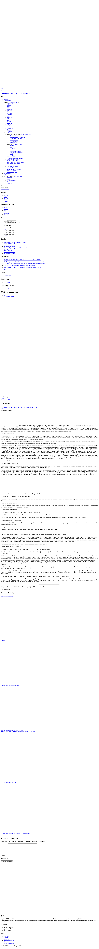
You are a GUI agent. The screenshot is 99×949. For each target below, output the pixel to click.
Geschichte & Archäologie (13, 134)
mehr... (5, 269)
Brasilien (9, 106)
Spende (5, 295)
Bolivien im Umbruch (9, 252)
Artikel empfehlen (25, 407)
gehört (5, 210)
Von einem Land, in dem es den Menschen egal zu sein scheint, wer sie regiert (23, 267)
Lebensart (12, 148)
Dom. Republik (10, 110)
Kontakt (9, 179)
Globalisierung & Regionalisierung (15, 162)
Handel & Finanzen (11, 165)
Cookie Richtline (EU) (9, 945)
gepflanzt (6, 214)
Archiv (5, 221)
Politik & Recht (11, 156)
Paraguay (9, 125)
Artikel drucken (34, 407)
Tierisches (9, 183)
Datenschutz (7, 943)
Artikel (5, 197)
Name (2, 857)
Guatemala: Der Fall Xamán (8, 250)
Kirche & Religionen (12, 172)
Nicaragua (9, 123)
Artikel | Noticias (8, 288)
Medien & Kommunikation (16, 152)
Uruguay (9, 130)
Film (11, 147)
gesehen (6, 209)
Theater (12, 155)
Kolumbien (9, 118)
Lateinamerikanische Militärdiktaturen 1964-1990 (16, 242)
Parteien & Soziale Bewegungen (15, 158)
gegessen (6, 211)
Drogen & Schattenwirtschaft (14, 169)
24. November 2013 (6, 399)
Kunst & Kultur (11, 144)
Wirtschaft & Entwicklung (13, 163)
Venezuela (9, 131)
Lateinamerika (7, 275)
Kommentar (4, 854)
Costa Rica (9, 109)
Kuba (8, 120)
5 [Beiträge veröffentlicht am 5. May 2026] (5, 229)
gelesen (5, 207)
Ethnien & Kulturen (12, 142)
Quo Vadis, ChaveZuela (9, 246)
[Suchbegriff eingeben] (11, 187)
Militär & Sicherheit (12, 170)
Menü (2, 96)
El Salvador (10, 113)
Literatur (12, 149)
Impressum (9, 177)
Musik (11, 154)
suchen (2, 187)
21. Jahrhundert (14, 141)
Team (8, 181)
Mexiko (9, 121)
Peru (8, 127)
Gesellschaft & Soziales (13, 161)
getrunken (6, 213)
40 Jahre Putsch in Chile (10, 245)
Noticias (6, 195)
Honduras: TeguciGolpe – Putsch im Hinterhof (15, 247)
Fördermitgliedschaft (12, 180)
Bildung (12, 145)
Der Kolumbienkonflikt (9, 253)
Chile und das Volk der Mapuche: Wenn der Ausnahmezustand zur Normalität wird (24, 263)
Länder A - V (7, 102)
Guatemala (9, 114)
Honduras (9, 117)
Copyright (6, 941)
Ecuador (9, 112)
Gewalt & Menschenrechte (13, 159)
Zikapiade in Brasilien (9, 243)
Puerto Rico (10, 128)
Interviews (6, 199)
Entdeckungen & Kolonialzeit (17, 137)
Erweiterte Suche (5, 189)
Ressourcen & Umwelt (12, 166)
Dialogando (7, 198)
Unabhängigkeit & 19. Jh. (16, 138)
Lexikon (6, 201)
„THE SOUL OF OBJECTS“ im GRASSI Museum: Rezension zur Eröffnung (23, 260)
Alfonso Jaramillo (5, 407)
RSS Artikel (7, 282)
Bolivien (9, 105)
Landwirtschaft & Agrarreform (14, 167)
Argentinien (10, 103)
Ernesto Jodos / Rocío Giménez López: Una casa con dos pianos (20, 265)
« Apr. (5, 235)
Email (5, 860)
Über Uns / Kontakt (8, 176)
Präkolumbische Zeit (15, 135)
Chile (8, 107)
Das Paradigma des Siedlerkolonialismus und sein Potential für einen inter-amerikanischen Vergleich (29, 261)
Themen (6, 132)
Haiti (8, 116)
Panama (9, 124)
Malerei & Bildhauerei (15, 151)
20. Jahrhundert (14, 140)
